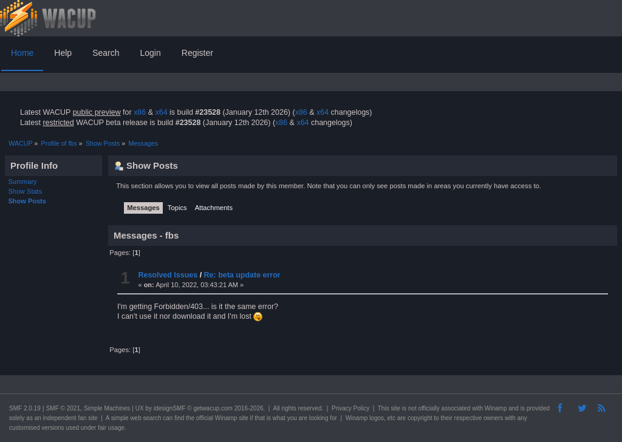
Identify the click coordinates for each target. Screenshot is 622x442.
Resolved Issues (167, 275)
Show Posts (27, 201)
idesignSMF (170, 408)
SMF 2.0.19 (25, 408)
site (395, 408)
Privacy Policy (350, 408)
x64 (161, 112)
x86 (140, 112)
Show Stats (26, 191)
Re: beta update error (242, 275)
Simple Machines (107, 408)
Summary (23, 181)
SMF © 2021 (63, 408)
